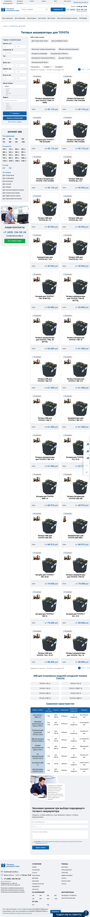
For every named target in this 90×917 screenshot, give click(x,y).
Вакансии (35, 881)
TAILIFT (14, 89)
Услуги (32, 1)
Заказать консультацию (15, 118)
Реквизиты (35, 886)
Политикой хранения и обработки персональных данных (58, 841)
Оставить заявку (16, 241)
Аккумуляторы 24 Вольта (59, 53)
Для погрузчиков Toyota (40, 41)
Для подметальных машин (11, 196)
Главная (5, 26)
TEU (14, 95)
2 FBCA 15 (14, 106)
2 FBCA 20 (14, 108)
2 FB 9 (14, 105)
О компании (8, 1)
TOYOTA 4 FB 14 (75, 693)
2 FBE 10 (14, 109)
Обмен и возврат (67, 875)
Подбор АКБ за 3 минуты (68, 915)
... (85, 69)
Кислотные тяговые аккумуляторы (43, 49)
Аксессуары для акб (68, 898)
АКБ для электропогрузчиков (68, 49)
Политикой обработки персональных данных (17, 913)
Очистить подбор (16, 122)
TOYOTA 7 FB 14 (45, 683)
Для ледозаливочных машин (12, 198)
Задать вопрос (40, 847)
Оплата (63, 878)
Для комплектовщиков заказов (67, 18)
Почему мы (36, 870)
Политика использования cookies (13, 892)
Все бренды (83, 18)
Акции (44, 1)
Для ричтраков (31, 18)
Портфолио (36, 875)
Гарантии (64, 872)
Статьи (63, 884)
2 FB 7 (14, 104)
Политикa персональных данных (12, 890)
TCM (14, 92)
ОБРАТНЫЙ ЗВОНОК (82, 11)
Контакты (20, 3)
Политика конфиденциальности (12, 888)
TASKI (14, 90)
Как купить (67, 1)
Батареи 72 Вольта (65, 58)
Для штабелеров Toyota (59, 41)
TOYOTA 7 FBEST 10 (75, 688)
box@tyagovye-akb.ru (81, 2)
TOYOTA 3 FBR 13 (45, 693)
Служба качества (38, 884)
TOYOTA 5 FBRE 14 (75, 698)
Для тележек (51, 18)
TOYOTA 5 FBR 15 (45, 698)
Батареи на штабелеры (39, 53)
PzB (10, 168)
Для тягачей (42, 18)
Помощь (64, 864)
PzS (4, 168)
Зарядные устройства (68, 895)
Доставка (64, 867)
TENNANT (14, 93)
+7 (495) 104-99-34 (76, 9)
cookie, (19, 909)
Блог (55, 1)
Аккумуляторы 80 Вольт (40, 62)
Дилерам (20, 1)
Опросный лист (8, 3)
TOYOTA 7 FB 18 (45, 688)
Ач (5, 149)
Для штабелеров (20, 18)
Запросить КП (58, 9)
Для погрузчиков (7, 18)
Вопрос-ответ (66, 881)
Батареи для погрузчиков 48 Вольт (43, 58)
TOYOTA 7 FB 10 (75, 683)
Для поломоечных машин (11, 193)
